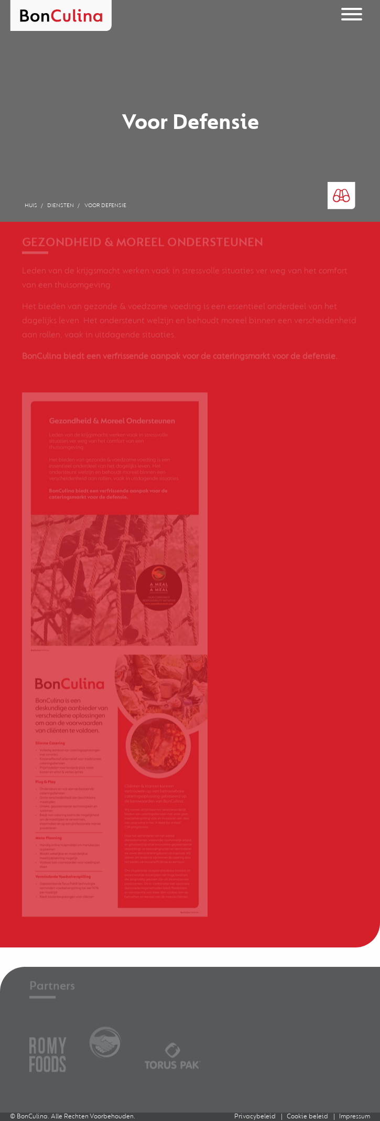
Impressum (354, 1116)
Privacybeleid (255, 1116)
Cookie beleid (307, 1116)
